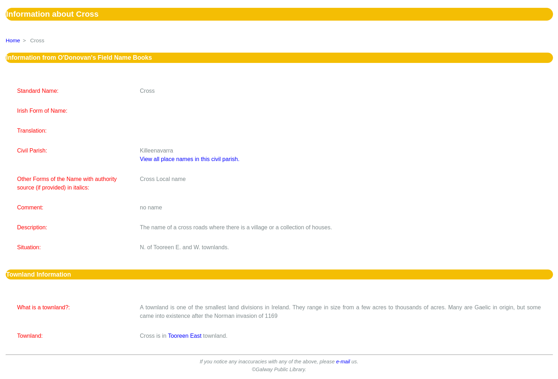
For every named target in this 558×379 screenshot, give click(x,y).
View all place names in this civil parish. (189, 159)
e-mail (343, 361)
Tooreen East (184, 336)
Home (13, 40)
